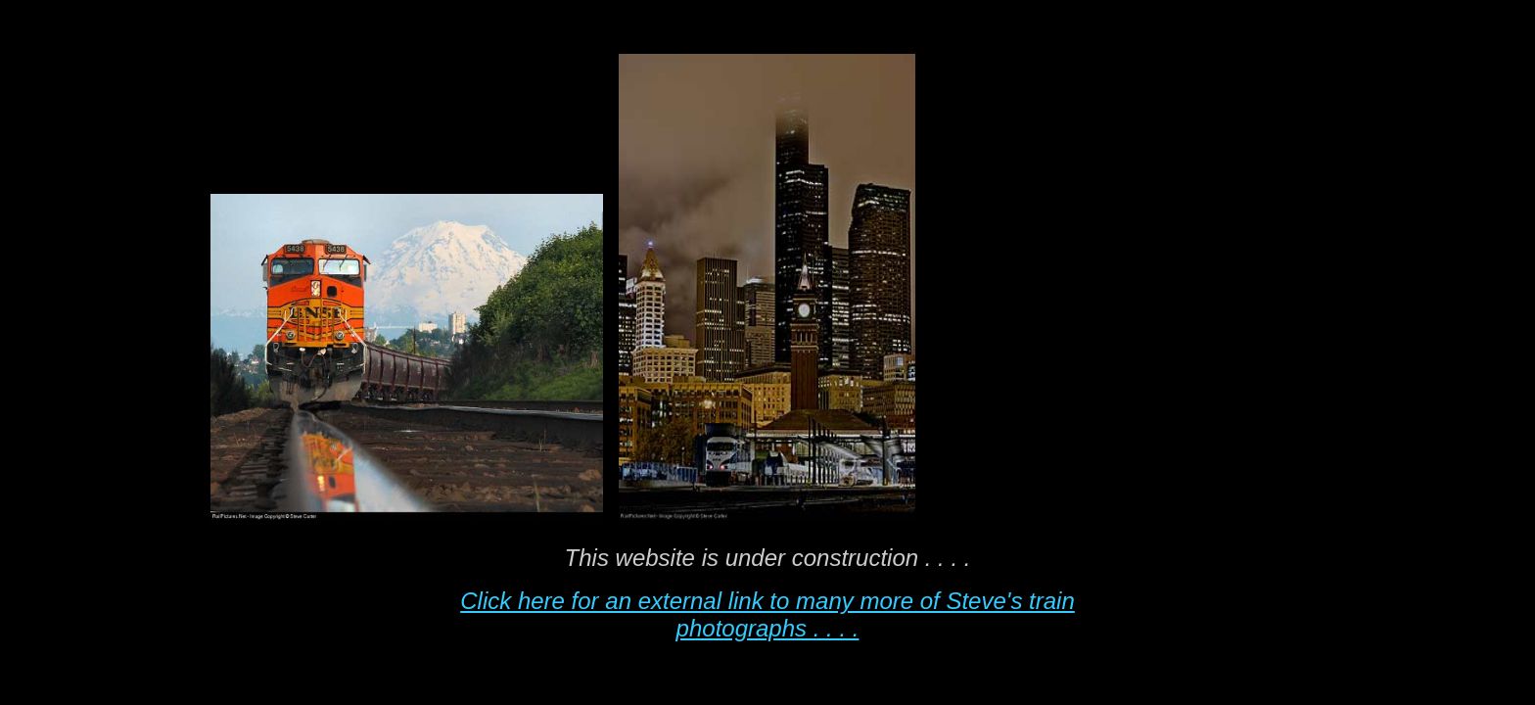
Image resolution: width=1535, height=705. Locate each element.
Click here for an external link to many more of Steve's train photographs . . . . (767, 614)
